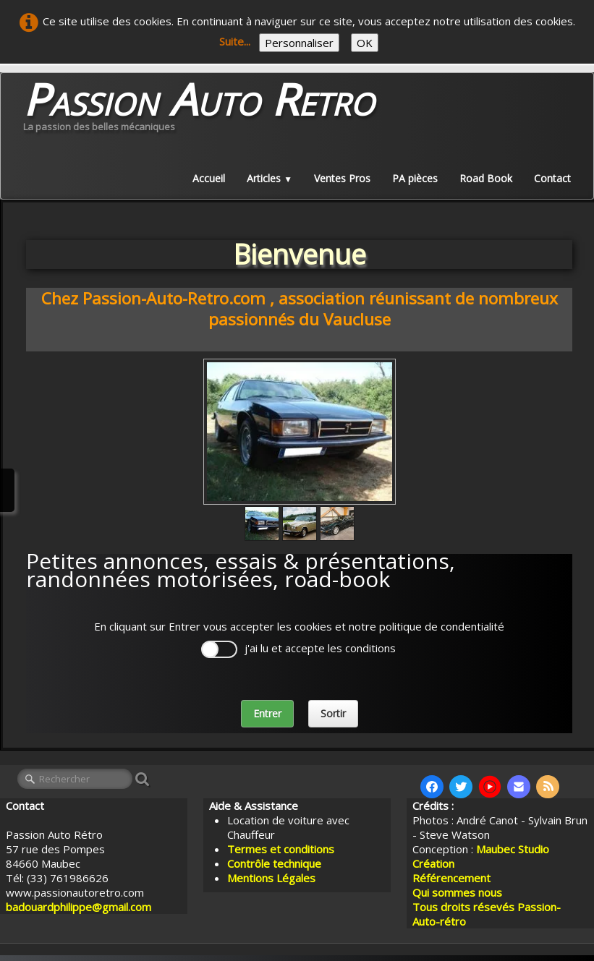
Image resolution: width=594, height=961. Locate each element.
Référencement (452, 878)
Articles (269, 178)
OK (365, 42)
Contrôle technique (274, 863)
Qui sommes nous (457, 892)
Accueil (208, 178)
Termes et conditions (280, 849)
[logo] (198, 110)
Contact (552, 178)
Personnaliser (299, 42)
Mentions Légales (271, 878)
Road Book (485, 178)
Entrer (267, 713)
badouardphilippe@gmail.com (78, 907)
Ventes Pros (342, 178)
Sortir (333, 713)
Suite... (234, 41)
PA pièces (415, 178)
